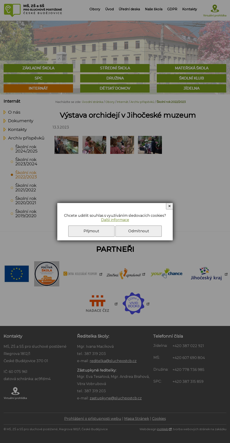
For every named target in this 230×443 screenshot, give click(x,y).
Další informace (115, 220)
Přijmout (91, 231)
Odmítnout (138, 231)
